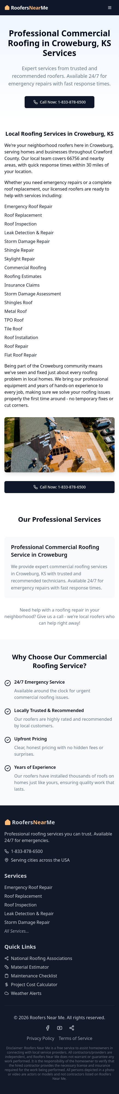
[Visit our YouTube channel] (59, 1028)
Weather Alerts (22, 993)
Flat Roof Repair (20, 355)
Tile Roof (13, 329)
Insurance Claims (22, 285)
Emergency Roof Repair (28, 206)
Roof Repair (16, 346)
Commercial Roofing (25, 268)
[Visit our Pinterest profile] (71, 1028)
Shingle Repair (19, 250)
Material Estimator (26, 967)
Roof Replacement (23, 215)
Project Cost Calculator (30, 985)
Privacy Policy (40, 1038)
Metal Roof (15, 311)
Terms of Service (75, 1038)
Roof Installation (21, 337)
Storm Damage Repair (27, 241)
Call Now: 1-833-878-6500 (59, 102)
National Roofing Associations (38, 958)
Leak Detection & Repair (29, 233)
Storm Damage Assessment (32, 294)
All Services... (16, 931)
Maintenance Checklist (30, 976)
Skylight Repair (19, 259)
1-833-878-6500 (27, 851)
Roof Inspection (20, 224)
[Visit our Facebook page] (47, 1028)
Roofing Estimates (23, 276)
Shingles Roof (18, 303)
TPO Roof (14, 320)
